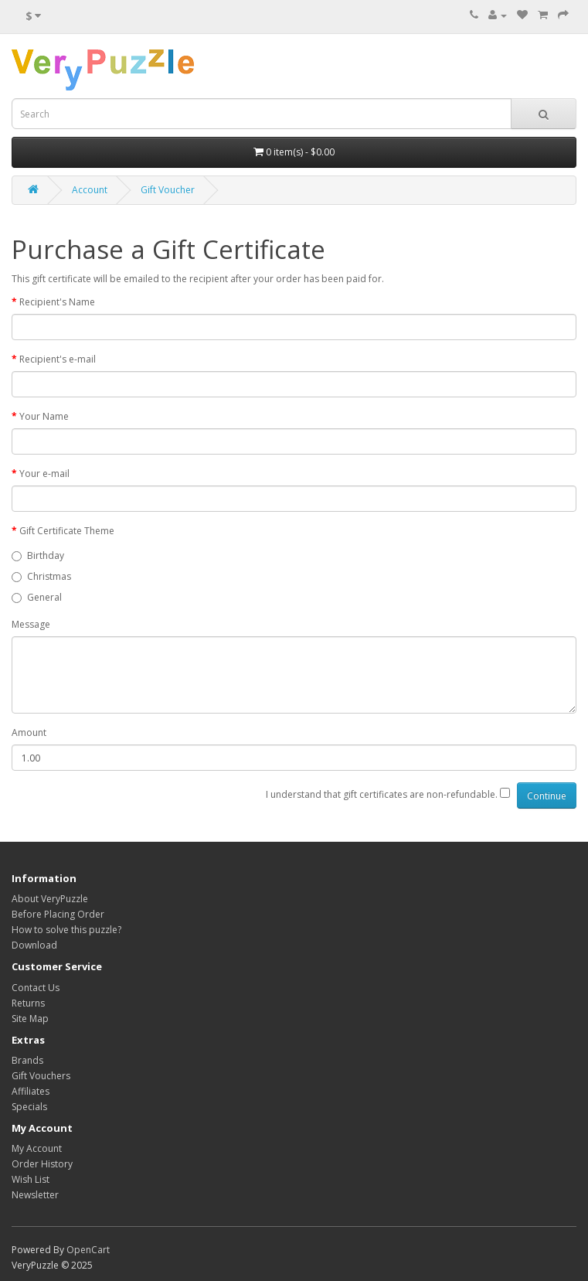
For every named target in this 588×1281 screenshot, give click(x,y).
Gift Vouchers (41, 1075)
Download (34, 945)
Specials (29, 1106)
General (37, 597)
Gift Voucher (168, 189)
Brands (27, 1060)
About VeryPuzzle (50, 898)
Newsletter (35, 1194)
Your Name (44, 416)
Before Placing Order (58, 914)
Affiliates (30, 1091)
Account (89, 189)
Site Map (30, 1018)
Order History (42, 1163)
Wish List (30, 1179)
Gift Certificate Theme (66, 530)
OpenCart (88, 1249)
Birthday (38, 555)
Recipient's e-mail (57, 359)
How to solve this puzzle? (66, 929)
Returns (28, 1003)
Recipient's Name (57, 301)
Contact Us (35, 987)
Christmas (41, 576)
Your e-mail (44, 473)
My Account (37, 1148)
